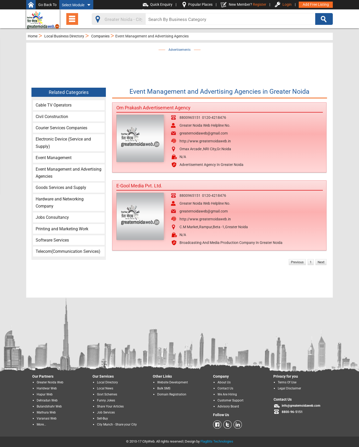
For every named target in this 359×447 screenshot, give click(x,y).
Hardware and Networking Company (60, 203)
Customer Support (230, 400)
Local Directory (107, 382)
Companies (100, 36)
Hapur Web (45, 394)
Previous (297, 262)
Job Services (106, 412)
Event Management (54, 157)
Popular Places (200, 4)
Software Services (52, 240)
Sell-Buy (102, 418)
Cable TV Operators (54, 105)
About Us (224, 382)
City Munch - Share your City (117, 424)
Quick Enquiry (161, 4)
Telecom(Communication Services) (68, 251)
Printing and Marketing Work (62, 228)
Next (321, 262)
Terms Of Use (287, 382)
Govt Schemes (107, 394)
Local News (105, 388)
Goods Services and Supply (61, 187)
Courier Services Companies (61, 127)
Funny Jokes (106, 400)
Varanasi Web (47, 418)
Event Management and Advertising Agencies (68, 173)
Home (32, 36)
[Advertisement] (179, 64)
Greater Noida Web (50, 382)
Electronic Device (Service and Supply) (63, 143)
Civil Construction (52, 116)
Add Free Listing (316, 4)
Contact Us (225, 388)
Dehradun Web (47, 400)
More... (41, 424)
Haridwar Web (47, 388)
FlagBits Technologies (216, 441)
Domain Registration (171, 394)
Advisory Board (228, 406)
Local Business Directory (64, 36)
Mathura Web (46, 412)
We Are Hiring (227, 394)
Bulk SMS (163, 388)
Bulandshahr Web (49, 406)
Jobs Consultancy (52, 217)
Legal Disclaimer (289, 388)
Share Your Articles (110, 406)
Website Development (172, 382)
